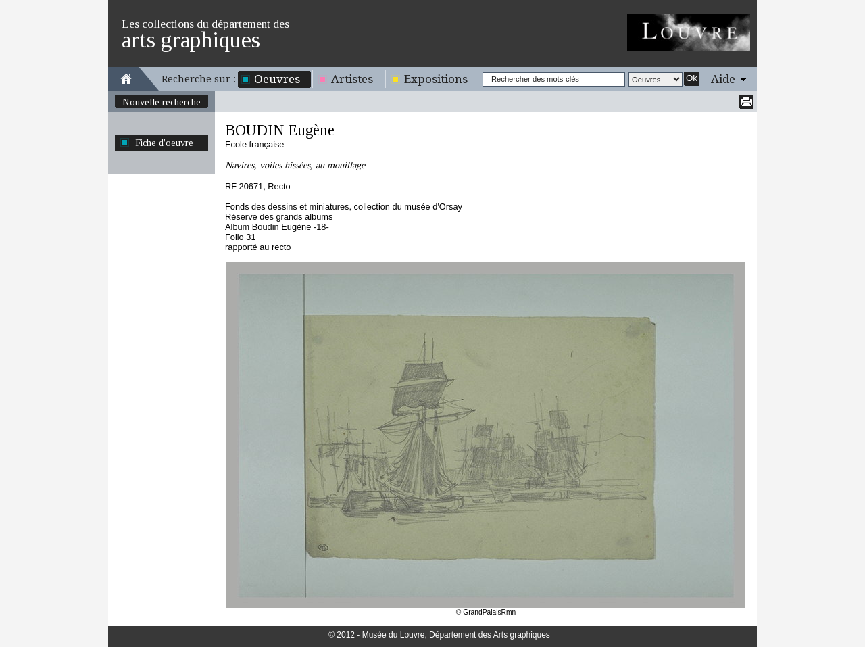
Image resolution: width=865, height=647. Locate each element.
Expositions (436, 79)
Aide (723, 79)
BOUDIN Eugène (280, 130)
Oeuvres (277, 79)
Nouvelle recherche (161, 102)
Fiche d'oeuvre (164, 142)
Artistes (352, 79)
